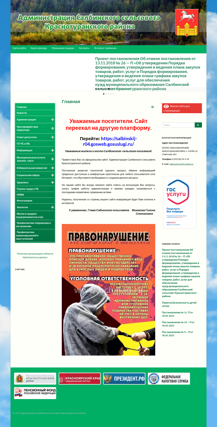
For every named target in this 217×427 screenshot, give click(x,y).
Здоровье (22, 182)
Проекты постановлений (121, 89)
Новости (22, 112)
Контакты (84, 48)
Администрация (26, 119)
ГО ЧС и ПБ (23, 143)
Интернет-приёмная (105, 48)
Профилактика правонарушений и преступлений (27, 235)
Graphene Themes (47, 423)
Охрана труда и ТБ (27, 188)
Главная (22, 107)
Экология (22, 207)
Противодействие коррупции (27, 128)
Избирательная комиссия (32, 167)
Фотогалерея (24, 200)
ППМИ (20, 194)
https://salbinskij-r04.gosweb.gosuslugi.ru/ (110, 141)
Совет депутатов (27, 137)
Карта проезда (39, 48)
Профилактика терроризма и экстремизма (33, 224)
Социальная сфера (28, 175)
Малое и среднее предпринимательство (29, 215)
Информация (24, 150)
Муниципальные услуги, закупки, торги (31, 159)
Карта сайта (19, 48)
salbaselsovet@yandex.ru (181, 164)
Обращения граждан (62, 48)
